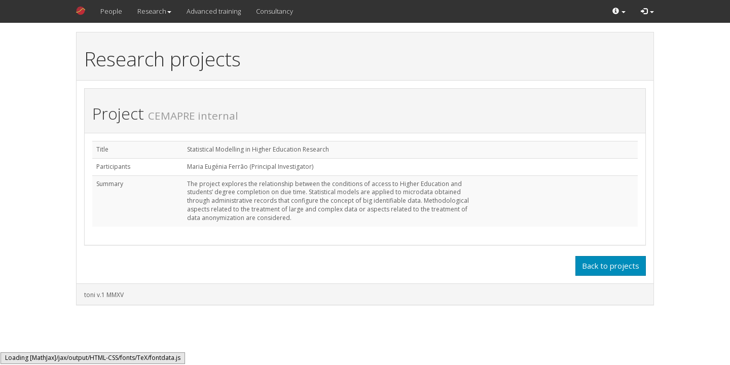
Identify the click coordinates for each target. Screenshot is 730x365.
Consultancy (274, 11)
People (111, 11)
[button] (619, 11)
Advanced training (214, 11)
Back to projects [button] (610, 266)
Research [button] (154, 11)
